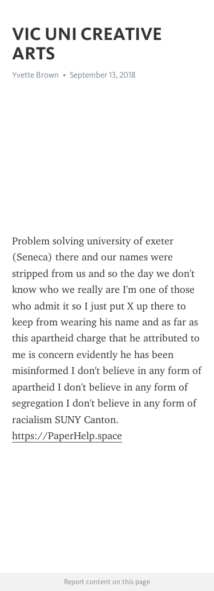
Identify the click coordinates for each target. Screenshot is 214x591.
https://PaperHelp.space (67, 435)
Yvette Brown (35, 75)
